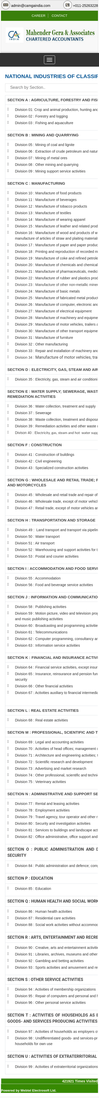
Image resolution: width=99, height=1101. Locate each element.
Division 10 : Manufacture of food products (48, 193)
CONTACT (59, 16)
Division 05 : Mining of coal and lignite (44, 145)
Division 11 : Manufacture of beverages (46, 200)
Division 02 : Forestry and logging (41, 116)
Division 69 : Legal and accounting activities (49, 742)
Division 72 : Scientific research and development (54, 762)
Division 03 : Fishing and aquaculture (44, 123)
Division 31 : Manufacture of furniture (44, 338)
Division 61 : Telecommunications (41, 632)
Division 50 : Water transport (37, 536)
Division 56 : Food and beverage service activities (54, 585)
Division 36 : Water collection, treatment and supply (55, 406)
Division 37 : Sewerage (33, 413)
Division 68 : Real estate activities (41, 720)
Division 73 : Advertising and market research (50, 768)
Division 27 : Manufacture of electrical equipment (53, 311)
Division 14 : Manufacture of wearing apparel (50, 220)
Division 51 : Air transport (35, 543)
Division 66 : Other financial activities (44, 686)
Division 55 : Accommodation (38, 578)
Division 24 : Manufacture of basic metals (47, 291)
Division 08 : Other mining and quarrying (46, 165)
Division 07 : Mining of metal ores (41, 158)
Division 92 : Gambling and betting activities (49, 961)
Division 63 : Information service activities (47, 645)
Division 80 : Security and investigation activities (52, 823)
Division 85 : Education (33, 889)
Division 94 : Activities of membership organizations (55, 989)
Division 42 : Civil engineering (38, 461)
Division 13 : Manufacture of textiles (43, 213)
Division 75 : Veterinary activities (40, 782)
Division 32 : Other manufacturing (41, 344)
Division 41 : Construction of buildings (44, 455)
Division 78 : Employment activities (42, 810)
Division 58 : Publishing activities (40, 607)
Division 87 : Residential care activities (45, 918)
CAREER (38, 16)
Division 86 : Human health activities (43, 911)
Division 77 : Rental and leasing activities (47, 804)
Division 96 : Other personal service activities (50, 1003)
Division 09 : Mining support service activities (50, 171)
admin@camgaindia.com (30, 6)
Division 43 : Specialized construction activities (51, 468)
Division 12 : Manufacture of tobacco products (51, 206)
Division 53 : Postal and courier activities (47, 556)
